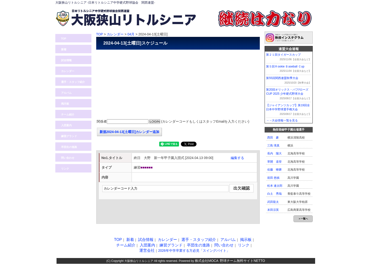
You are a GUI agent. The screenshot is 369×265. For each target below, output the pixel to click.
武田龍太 (273, 202)
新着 (63, 49)
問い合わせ (279, 2)
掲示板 (65, 103)
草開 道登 (274, 161)
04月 (131, 34)
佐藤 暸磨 (274, 169)
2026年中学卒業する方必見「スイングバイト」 (193, 250)
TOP (63, 38)
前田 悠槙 (273, 177)
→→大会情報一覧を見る (282, 120)
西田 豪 (273, 137)
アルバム (66, 92)
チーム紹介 (67, 114)
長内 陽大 (274, 153)
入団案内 (302, 2)
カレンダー (67, 71)
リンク (65, 168)
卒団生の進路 (69, 147)
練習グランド (69, 136)
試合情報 (66, 60)
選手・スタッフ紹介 (73, 81)
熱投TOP (233, 2)
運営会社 (147, 250)
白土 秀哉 (274, 193)
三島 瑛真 (273, 145)
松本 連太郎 (274, 185)
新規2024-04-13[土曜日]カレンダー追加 (129, 132)
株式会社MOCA (206, 261)
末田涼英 (273, 210)
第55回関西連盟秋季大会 (282, 78)
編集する (237, 158)
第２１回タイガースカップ (283, 54)
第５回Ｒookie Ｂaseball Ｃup (285, 66)
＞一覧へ (303, 218)
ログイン (256, 2)
